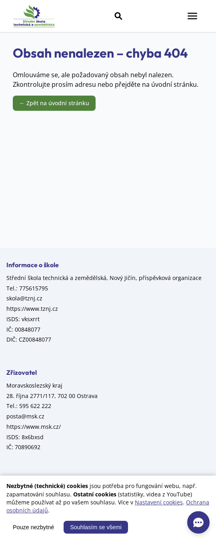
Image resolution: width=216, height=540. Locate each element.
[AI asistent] (198, 522)
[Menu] (192, 16)
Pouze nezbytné (33, 527)
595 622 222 (35, 406)
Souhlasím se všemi (96, 527)
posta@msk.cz (25, 416)
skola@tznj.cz (24, 298)
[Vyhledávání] (118, 16)
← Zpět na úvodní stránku (54, 103)
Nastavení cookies (159, 502)
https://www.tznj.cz (32, 308)
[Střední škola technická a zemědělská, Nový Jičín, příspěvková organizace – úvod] (34, 16)
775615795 (33, 288)
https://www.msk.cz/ (33, 426)
